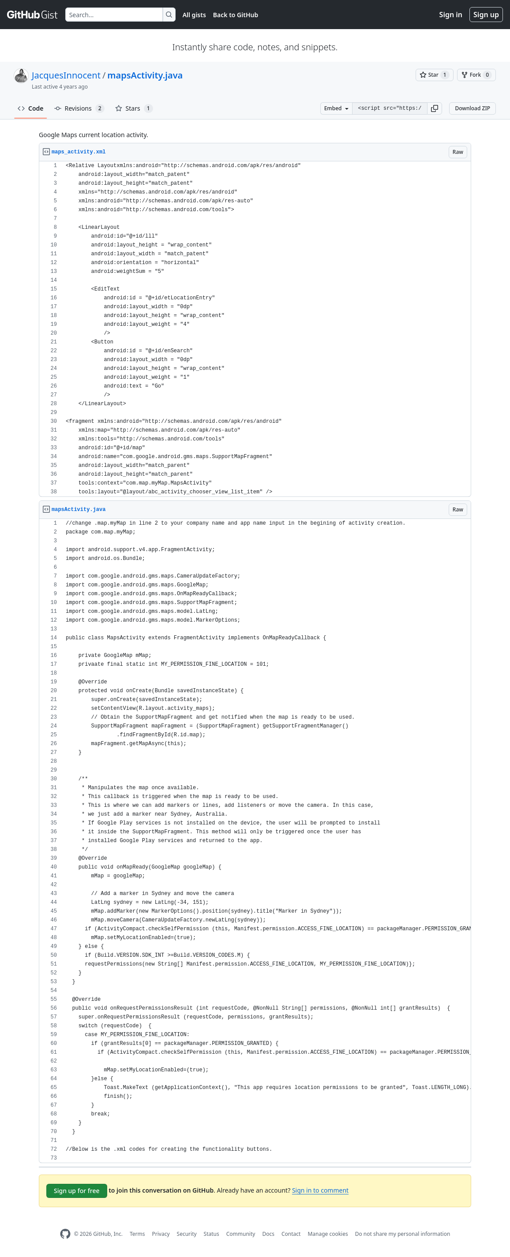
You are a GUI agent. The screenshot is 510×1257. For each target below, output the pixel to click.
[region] (255, 329)
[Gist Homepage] (32, 14)
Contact (290, 1234)
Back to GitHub (235, 15)
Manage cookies (328, 1234)
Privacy (161, 1234)
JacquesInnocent (66, 75)
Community (240, 1234)
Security (187, 1234)
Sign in (450, 14)
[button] (434, 108)
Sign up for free (77, 1190)
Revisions (79, 108)
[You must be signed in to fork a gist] (476, 75)
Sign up (486, 14)
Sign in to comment (320, 1190)
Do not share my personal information (402, 1234)
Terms (137, 1234)
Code (31, 108)
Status (211, 1234)
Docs (268, 1234)
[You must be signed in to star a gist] (435, 75)
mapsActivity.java (145, 75)
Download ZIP (472, 108)
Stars (134, 108)
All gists (194, 15)
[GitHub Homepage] (65, 1233)
